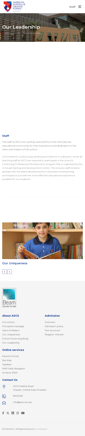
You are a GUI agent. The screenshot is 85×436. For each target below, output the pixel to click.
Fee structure (52, 330)
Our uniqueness (11, 334)
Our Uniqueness (14, 266)
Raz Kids (6, 360)
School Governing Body (15, 338)
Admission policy (54, 326)
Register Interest (54, 334)
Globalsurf (42, 429)
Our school (8, 322)
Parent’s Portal (10, 356)
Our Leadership (11, 342)
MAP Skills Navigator (13, 368)
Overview (50, 322)
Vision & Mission (10, 330)
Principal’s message (13, 326)
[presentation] (4, 272)
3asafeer (7, 364)
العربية (72, 6)
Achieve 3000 (10, 372)
